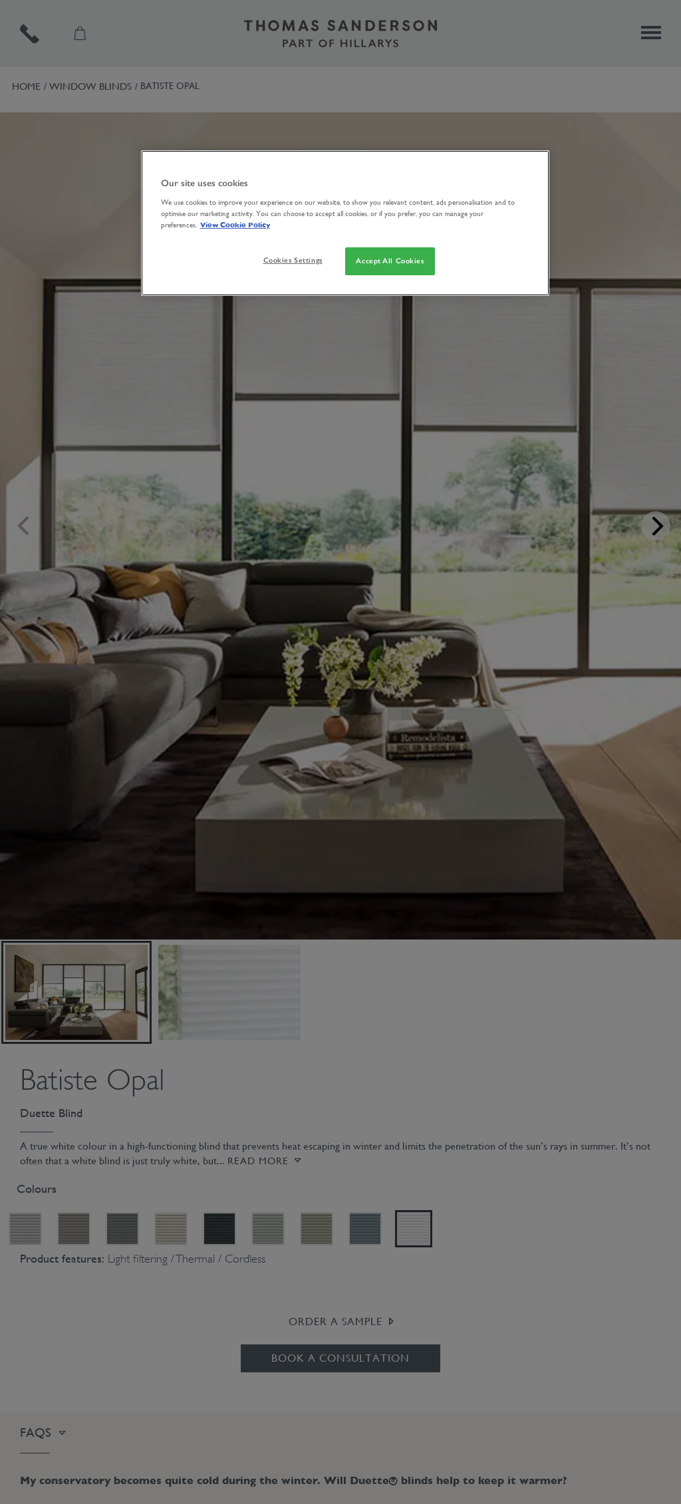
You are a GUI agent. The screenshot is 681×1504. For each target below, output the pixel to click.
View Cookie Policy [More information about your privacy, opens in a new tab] (235, 225)
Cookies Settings (293, 260)
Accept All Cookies (390, 260)
